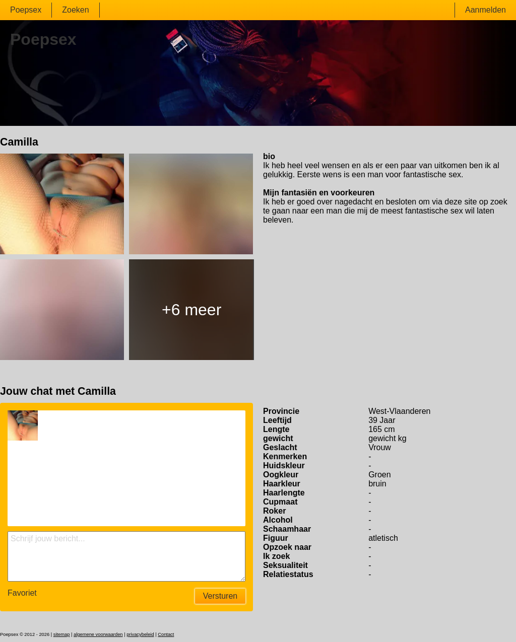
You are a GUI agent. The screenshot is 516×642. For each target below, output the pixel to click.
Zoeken (75, 10)
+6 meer (191, 310)
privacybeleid (140, 634)
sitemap (61, 634)
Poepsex (25, 10)
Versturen (220, 596)
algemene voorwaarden (98, 634)
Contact (166, 634)
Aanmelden (485, 10)
